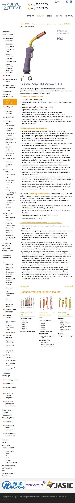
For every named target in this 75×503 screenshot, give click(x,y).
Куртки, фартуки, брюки (11, 322)
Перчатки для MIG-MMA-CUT (10, 342)
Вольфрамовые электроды (10, 310)
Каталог (40, 16)
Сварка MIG (9, 59)
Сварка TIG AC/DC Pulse (9, 55)
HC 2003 (8, 207)
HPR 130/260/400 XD (10, 239)
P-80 (7, 187)
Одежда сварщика (8, 316)
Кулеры (7, 75)
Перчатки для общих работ (10, 351)
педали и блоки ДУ (10, 388)
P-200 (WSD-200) (10, 200)
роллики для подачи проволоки (9, 428)
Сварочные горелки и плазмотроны (44, 24)
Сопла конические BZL (26, 314)
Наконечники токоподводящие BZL (45, 315)
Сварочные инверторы (9, 40)
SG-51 (7, 185)
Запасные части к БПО (10, 457)
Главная (30, 16)
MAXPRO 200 (9, 235)
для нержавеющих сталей (10, 293)
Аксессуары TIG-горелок (10, 129)
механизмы (9, 422)
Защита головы (10, 332)
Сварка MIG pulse (11, 61)
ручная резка (10, 162)
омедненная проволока (9, 268)
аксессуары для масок (10, 364)
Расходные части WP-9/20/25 (11, 134)
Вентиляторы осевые (10, 452)
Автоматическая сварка (11, 80)
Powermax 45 (9, 228)
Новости (58, 16)
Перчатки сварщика (8, 336)
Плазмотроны (10, 158)
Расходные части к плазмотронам (10, 172)
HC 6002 (8, 210)
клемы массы (9, 383)
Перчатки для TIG (10, 346)
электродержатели (11, 380)
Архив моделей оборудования (10, 86)
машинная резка (9, 165)
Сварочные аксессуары (6, 374)
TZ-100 (8, 190)
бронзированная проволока (11, 273)
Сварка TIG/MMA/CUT (10, 65)
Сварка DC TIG (10, 47)
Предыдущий (24, 286)
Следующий (69, 286)
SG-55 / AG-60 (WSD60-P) (10, 181)
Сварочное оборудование (7, 33)
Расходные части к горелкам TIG (9, 123)
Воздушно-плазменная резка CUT (9, 70)
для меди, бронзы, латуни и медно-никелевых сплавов (10, 280)
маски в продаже (11, 360)
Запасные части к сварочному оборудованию (8, 443)
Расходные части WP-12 (11, 143)
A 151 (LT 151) (10, 197)
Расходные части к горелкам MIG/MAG (9, 110)
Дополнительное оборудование (40, 292)
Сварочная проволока (9, 263)
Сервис (49, 16)
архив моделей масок (10, 369)
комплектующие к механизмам (10, 435)
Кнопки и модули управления (9, 149)
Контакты (69, 16)
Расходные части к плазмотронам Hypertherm (10, 216)
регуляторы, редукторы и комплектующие (10, 404)
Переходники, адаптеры (10, 154)
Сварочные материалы (6, 256)
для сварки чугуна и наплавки (9, 300)
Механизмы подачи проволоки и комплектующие (8, 414)
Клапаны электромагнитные (11, 461)
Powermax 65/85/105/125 (10, 231)
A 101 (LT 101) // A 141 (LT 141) (11, 194)
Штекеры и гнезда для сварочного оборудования (7, 247)
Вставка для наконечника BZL (64, 314)
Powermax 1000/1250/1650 (10, 224)
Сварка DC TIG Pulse (10, 50)
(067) (39, 8)
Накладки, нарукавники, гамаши (10, 327)
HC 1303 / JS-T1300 (9, 204)
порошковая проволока (9, 305)
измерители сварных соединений (9, 395)
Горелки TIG (9, 117)
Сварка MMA (9, 44)
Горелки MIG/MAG (64, 24)
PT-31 (7, 177)
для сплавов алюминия (9, 288)
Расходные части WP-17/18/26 (11, 139)
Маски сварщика (8, 356)
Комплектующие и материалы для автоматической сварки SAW (8, 471)
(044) (39, 4)
